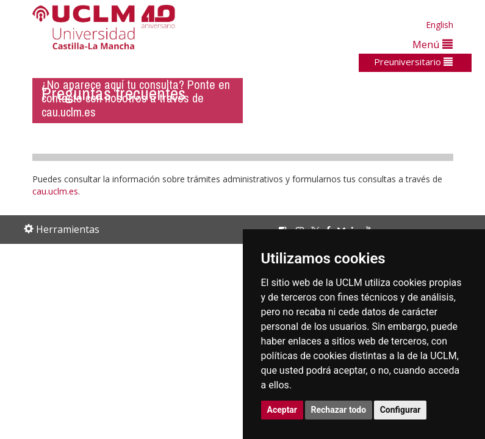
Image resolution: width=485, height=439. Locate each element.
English (439, 24)
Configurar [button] (400, 410)
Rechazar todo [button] (339, 410)
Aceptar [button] (282, 410)
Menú (432, 44)
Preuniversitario (413, 61)
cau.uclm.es (55, 191)
